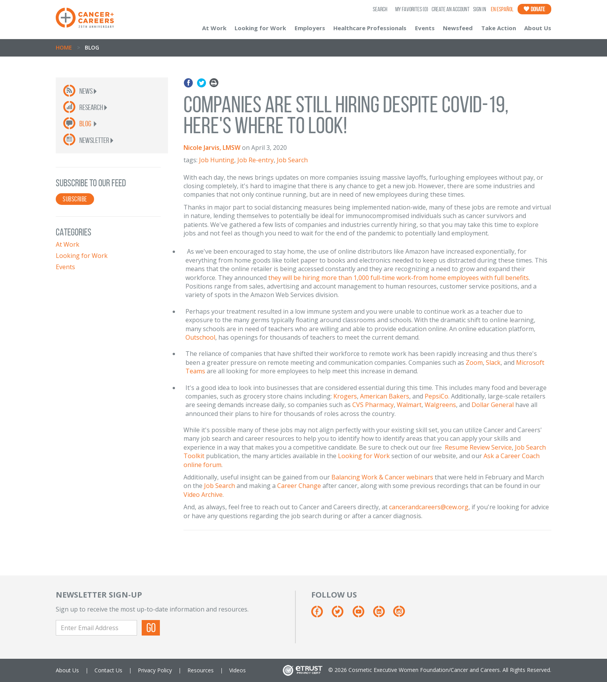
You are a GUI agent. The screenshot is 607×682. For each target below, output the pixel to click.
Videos (237, 670)
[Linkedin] (382, 614)
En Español (502, 9)
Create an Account (451, 9)
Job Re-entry (255, 160)
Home (64, 47)
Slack (493, 362)
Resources (200, 670)
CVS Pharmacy (373, 404)
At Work (214, 28)
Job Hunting (216, 160)
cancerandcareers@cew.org (428, 507)
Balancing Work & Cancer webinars (382, 477)
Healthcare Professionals (369, 28)
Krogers (345, 396)
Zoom (474, 362)
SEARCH (380, 9)
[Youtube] (362, 614)
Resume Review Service (478, 447)
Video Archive (203, 494)
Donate (534, 9)
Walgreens (440, 404)
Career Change (299, 485)
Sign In (479, 9)
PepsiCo (436, 396)
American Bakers (384, 396)
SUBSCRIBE (75, 199)
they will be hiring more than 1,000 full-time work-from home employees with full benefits (398, 277)
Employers (310, 28)
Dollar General (493, 404)
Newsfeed (458, 28)
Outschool (200, 337)
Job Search (292, 160)
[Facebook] (320, 614)
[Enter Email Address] (96, 628)
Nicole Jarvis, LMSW (211, 147)
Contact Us (108, 670)
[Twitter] (341, 614)
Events (425, 28)
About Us (537, 28)
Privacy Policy (155, 670)
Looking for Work (260, 28)
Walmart (409, 404)
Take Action (498, 28)
